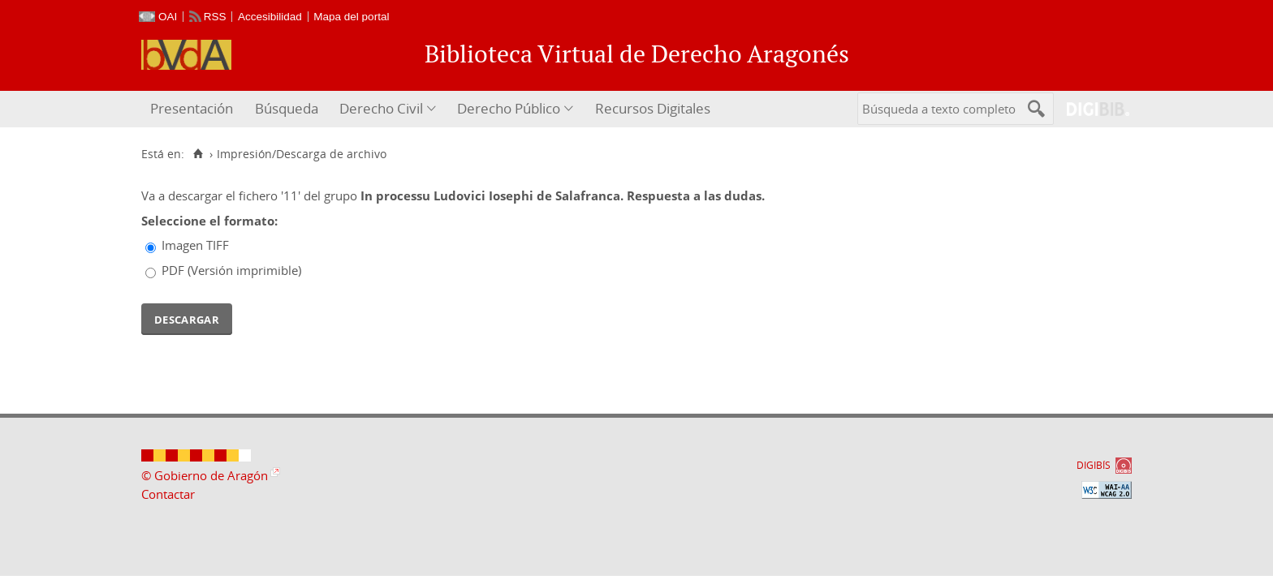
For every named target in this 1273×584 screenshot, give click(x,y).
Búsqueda (286, 108)
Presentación (191, 108)
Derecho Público (508, 108)
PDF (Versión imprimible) (231, 270)
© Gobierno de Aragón (204, 475)
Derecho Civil (381, 108)
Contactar (168, 494)
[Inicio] (198, 154)
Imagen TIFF (195, 245)
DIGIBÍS (1094, 465)
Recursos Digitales (652, 108)
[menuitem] (194, 109)
